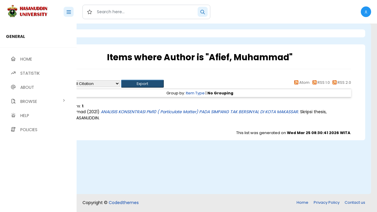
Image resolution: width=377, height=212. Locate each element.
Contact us (355, 202)
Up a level (108, 76)
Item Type (219, 93)
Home (302, 202)
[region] (38, 118)
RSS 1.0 (320, 82)
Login (102, 33)
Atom (301, 82)
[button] (366, 11)
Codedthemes (124, 203)
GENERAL (15, 36)
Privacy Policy (327, 202)
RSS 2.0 (341, 82)
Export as (105, 83)
